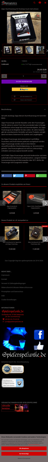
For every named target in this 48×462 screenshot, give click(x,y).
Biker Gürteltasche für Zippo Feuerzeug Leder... (36, 243)
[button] (4, 76)
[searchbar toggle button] (34, 2)
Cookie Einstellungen (8, 300)
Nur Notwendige (24, 453)
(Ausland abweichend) (37, 64)
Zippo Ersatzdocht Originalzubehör (12, 207)
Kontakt (4, 279)
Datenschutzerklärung (34, 444)
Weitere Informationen (24, 458)
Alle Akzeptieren (24, 448)
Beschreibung (6, 109)
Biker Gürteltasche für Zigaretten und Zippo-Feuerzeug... (12, 243)
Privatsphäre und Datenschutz (12, 291)
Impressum (5, 275)
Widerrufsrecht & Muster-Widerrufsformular (17, 287)
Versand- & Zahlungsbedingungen (13, 283)
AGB (3, 296)
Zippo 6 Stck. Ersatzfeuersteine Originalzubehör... (36, 207)
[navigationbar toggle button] (45, 2)
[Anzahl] (24, 76)
